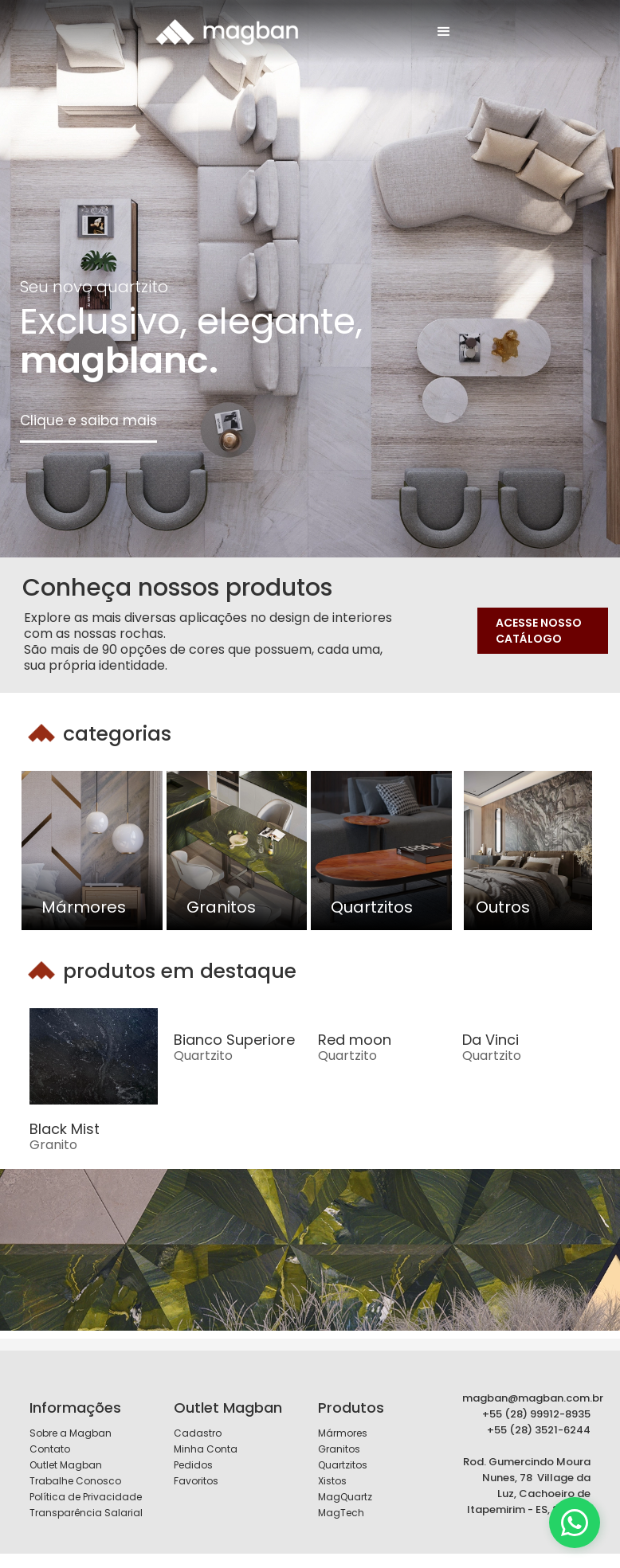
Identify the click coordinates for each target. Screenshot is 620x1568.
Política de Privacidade (85, 1496)
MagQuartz (345, 1496)
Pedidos (193, 1465)
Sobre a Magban (70, 1433)
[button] (444, 32)
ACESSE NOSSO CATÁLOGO (539, 631)
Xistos (332, 1481)
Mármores (342, 1433)
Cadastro (198, 1433)
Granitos (339, 1449)
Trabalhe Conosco (75, 1481)
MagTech (341, 1512)
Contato (49, 1449)
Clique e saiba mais (88, 420)
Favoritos (196, 1481)
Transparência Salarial (86, 1512)
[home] (226, 31)
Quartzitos (342, 1465)
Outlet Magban (65, 1465)
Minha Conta (205, 1449)
